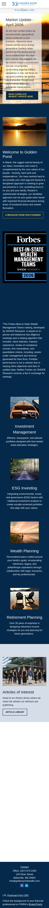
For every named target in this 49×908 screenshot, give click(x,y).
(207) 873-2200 (28, 871)
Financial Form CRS (17, 895)
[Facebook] (22, 885)
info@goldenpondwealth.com (24, 881)
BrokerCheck (35, 904)
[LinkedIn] (26, 885)
